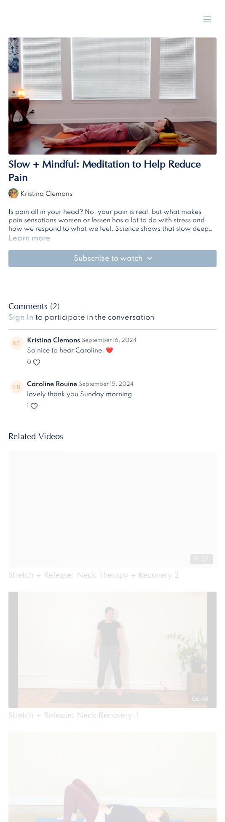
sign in (21, 317)
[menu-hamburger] (207, 19)
